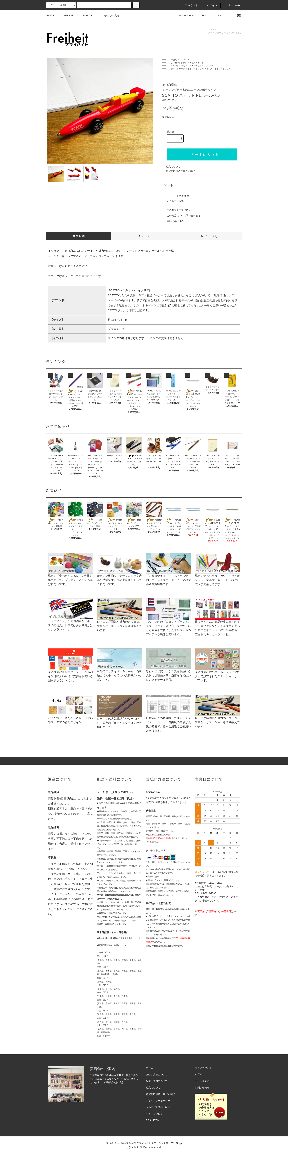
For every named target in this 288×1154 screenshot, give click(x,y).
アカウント (189, 5)
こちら (82, 798)
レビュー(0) (209, 236)
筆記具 (174, 60)
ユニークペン (186, 60)
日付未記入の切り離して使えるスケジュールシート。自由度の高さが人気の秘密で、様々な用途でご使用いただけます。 (168, 717)
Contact (215, 15)
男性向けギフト (197, 63)
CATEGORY (66, 15)
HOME (50, 15)
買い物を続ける (173, 221)
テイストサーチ (178, 69)
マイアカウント (203, 1067)
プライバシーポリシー (158, 1100)
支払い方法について (157, 1074)
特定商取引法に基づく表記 (180, 171)
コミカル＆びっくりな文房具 (201, 66)
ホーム (165, 60)
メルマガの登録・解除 (158, 1107)
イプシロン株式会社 (155, 869)
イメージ (144, 236)
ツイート (167, 185)
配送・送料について (157, 1081)
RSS (148, 1120)
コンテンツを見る (107, 15)
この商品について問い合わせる (181, 215)
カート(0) (232, 5)
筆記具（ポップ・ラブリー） (220, 69)
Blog (201, 15)
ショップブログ (154, 1113)
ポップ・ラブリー (196, 69)
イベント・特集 (178, 66)
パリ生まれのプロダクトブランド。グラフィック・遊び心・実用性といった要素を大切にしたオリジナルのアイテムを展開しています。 (168, 621)
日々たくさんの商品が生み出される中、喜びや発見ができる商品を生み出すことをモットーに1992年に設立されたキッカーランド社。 (217, 621)
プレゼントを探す (179, 63)
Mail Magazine (184, 15)
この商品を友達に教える (177, 210)
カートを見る (202, 1081)
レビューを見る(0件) (175, 196)
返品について (173, 166)
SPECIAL (85, 15)
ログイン (210, 5)
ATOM (156, 1120)
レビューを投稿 (173, 200)
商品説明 (79, 236)
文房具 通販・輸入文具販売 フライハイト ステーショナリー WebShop (144, 1143)
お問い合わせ (202, 1087)
